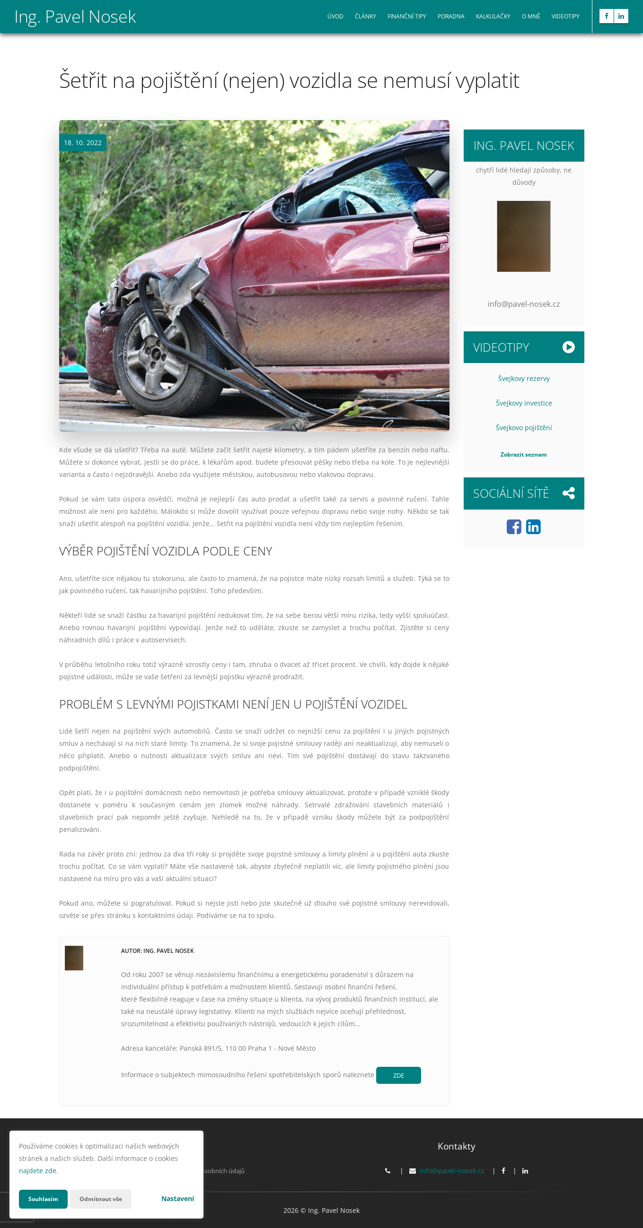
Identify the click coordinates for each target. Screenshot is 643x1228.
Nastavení (177, 1198)
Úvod (335, 16)
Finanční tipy (407, 16)
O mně (531, 16)
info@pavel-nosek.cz (452, 1171)
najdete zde (37, 1170)
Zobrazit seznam (524, 454)
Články (365, 16)
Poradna (451, 16)
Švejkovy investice (524, 402)
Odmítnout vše (108, 1198)
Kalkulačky (493, 16)
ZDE (401, 1076)
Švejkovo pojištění (524, 427)
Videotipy (566, 16)
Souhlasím (45, 1198)
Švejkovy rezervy (524, 378)
